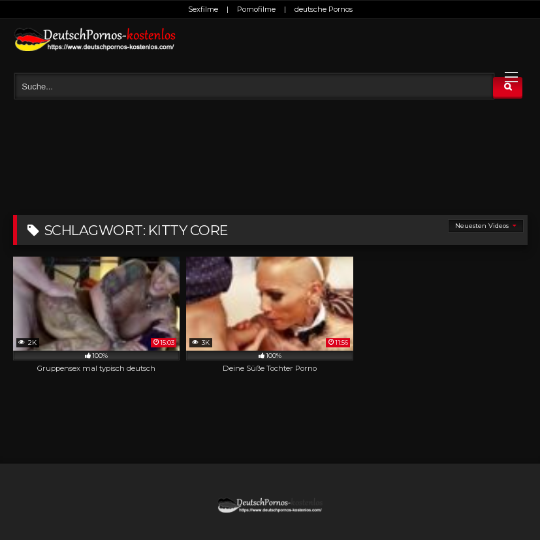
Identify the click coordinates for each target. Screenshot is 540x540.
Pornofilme (256, 9)
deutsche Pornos (323, 9)
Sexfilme (203, 9)
